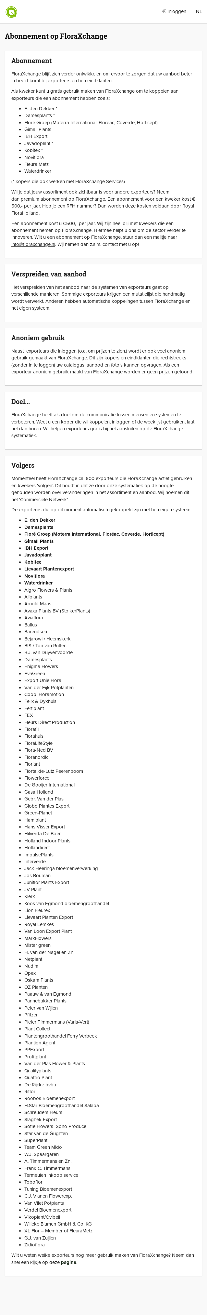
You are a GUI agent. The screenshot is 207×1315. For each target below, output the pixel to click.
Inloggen (174, 11)
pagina (68, 1262)
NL (199, 11)
